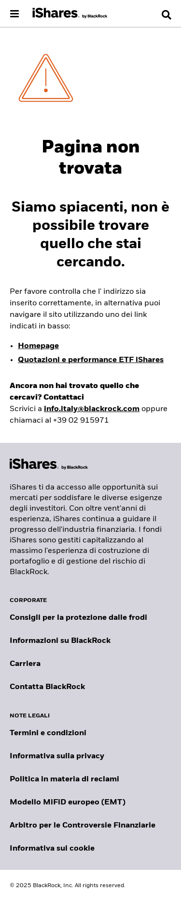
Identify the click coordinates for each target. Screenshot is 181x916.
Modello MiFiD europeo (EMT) (67, 802)
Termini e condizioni (48, 733)
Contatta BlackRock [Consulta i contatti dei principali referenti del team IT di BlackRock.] (47, 687)
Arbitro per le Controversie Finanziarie (82, 825)
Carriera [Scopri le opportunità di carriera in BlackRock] (25, 664)
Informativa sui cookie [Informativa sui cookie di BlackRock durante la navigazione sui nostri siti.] (52, 849)
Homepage (38, 346)
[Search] (166, 15)
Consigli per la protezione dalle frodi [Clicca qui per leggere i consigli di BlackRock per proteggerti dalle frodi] (78, 618)
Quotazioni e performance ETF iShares (91, 360)
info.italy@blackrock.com (91, 409)
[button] (166, 15)
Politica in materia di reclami (64, 779)
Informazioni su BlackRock (60, 641)
